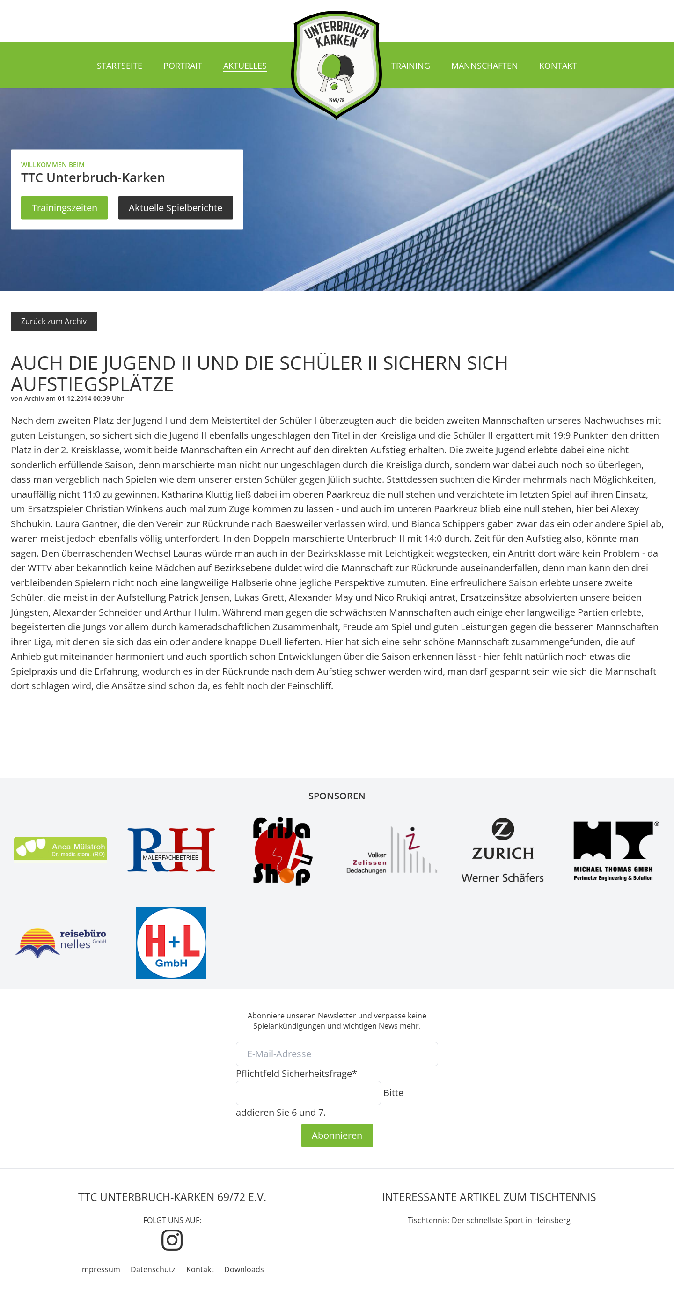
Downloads (244, 1269)
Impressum (100, 1269)
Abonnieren (337, 1135)
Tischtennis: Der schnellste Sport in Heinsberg (489, 1220)
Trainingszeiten (64, 207)
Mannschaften (484, 65)
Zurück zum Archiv (54, 321)
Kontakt (558, 65)
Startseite (119, 65)
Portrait (182, 65)
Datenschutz (153, 1269)
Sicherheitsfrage (296, 1073)
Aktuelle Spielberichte (175, 207)
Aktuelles (245, 65)
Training (410, 65)
